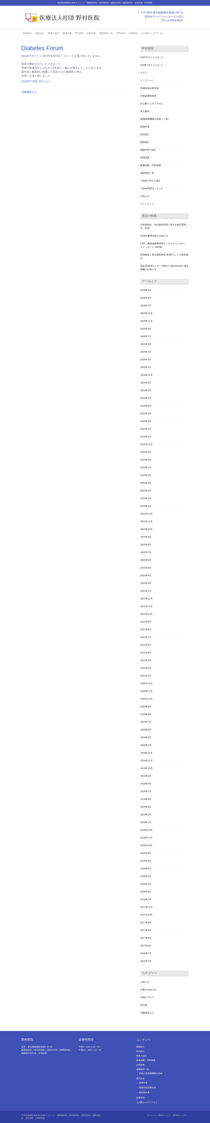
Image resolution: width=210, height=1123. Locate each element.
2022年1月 (145, 591)
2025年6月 (145, 344)
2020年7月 (145, 722)
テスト (143, 72)
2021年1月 (145, 675)
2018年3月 (145, 891)
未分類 (143, 1005)
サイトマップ (147, 203)
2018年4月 (145, 884)
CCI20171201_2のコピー (36, 81)
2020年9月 (145, 706)
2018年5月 (145, 876)
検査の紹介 (53, 33)
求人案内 (144, 111)
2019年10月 (146, 768)
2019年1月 (145, 822)
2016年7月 (145, 953)
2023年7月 (145, 467)
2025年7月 (145, 336)
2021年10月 (146, 614)
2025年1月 (145, 367)
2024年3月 (145, 421)
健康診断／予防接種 (73, 33)
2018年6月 (145, 868)
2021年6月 (145, 645)
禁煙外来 (144, 126)
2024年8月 (145, 390)
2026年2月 (145, 305)
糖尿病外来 (144, 1092)
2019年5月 (145, 806)
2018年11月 (146, 837)
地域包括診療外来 (149, 88)
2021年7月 (145, 637)
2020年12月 (146, 683)
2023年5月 (145, 475)
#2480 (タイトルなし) (151, 65)
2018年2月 (145, 899)
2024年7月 (145, 398)
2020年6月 (145, 729)
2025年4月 (145, 351)
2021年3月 (145, 660)
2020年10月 (146, 699)
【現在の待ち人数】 (150, 180)
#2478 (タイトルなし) (151, 57)
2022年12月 (146, 513)
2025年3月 (145, 359)
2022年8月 (145, 544)
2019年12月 (146, 753)
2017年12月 (146, 907)
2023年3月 (145, 490)
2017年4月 (145, 945)
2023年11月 (146, 444)
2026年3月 (145, 298)
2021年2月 (145, 668)
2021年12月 (146, 598)
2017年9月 (145, 922)
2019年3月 (145, 814)
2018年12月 (146, 830)
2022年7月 (145, 552)
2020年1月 (145, 745)
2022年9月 (145, 537)
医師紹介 (27, 33)
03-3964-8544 (178, 20)
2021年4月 (145, 652)
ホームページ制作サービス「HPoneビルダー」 (168, 1115)
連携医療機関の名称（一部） (155, 119)
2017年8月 (145, 930)
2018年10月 (146, 845)
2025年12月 (146, 313)
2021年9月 (145, 621)
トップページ (147, 80)
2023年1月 (145, 506)
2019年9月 (145, 776)
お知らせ (144, 196)
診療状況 (133, 33)
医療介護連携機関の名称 (150, 1073)
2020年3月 (145, 737)
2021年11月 (146, 606)
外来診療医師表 (148, 96)
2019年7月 (145, 791)
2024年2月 (145, 429)
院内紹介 (40, 33)
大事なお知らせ (148, 989)
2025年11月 (146, 321)
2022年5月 (145, 567)
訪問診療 (91, 33)
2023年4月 (145, 483)
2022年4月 (145, 575)
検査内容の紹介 (148, 149)
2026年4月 (145, 290)
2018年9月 (145, 853)
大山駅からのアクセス (152, 33)
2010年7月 (145, 961)
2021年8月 (145, 629)
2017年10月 (146, 914)
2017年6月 (145, 938)
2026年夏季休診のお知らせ (154, 235)
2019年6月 (145, 799)
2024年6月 (145, 405)
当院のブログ (147, 997)
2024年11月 (146, 375)
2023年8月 (145, 459)
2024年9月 (145, 382)
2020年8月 (145, 714)
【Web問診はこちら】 (151, 188)
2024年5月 (145, 413)
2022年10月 (146, 529)
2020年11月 (146, 691)
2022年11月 (146, 521)
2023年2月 (145, 498)
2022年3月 (145, 583)
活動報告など (29, 92)
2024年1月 (145, 436)
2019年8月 (145, 783)
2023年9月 (145, 452)
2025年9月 (145, 328)
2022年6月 (145, 560)
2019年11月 (146, 760)
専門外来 (120, 33)
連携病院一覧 (106, 33)
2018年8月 (145, 860)
